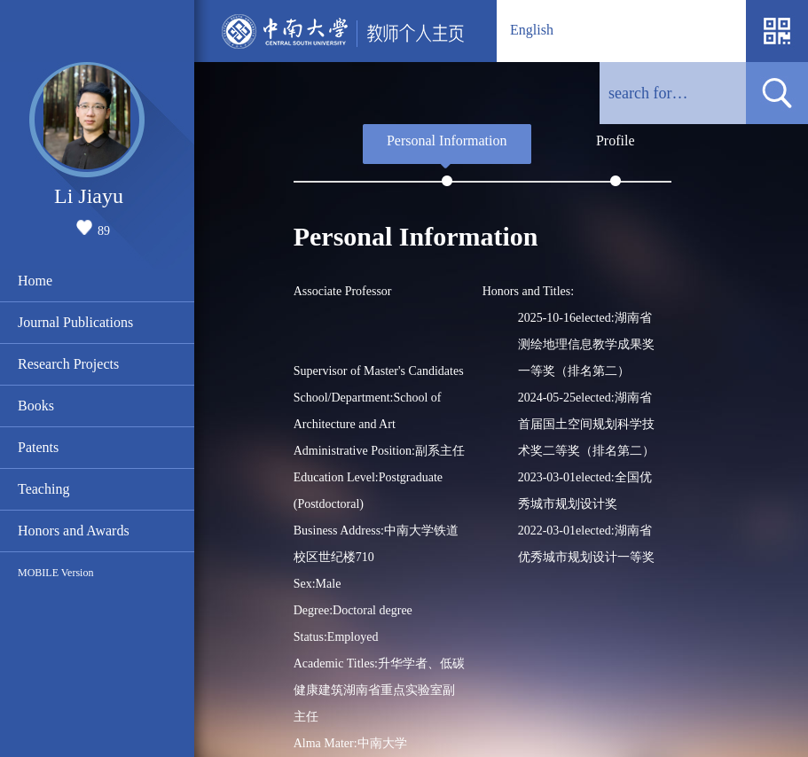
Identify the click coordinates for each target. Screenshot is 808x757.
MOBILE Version (55, 572)
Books (36, 405)
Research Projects (68, 363)
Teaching (43, 488)
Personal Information (447, 140)
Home (35, 280)
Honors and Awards (73, 530)
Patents (38, 447)
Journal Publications (75, 322)
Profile (615, 140)
